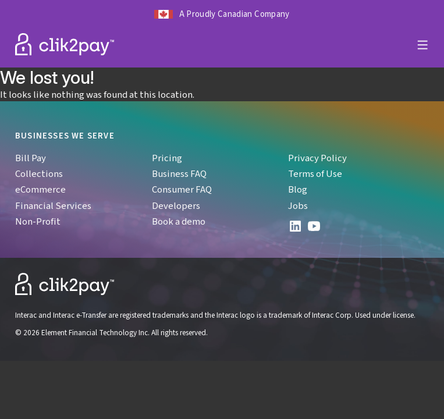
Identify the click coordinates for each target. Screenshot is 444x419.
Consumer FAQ (182, 189)
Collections (39, 173)
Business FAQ (179, 173)
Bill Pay (30, 157)
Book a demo (178, 221)
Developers (176, 205)
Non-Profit (38, 221)
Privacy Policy (317, 157)
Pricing (167, 157)
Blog (297, 189)
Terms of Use (315, 173)
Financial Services (53, 205)
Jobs (298, 205)
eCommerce (40, 189)
